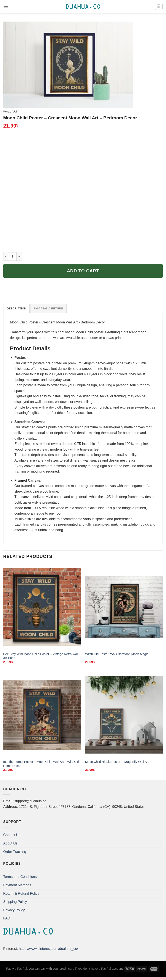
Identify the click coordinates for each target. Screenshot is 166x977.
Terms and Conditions (20, 877)
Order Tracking (14, 852)
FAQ (6, 918)
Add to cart (83, 270)
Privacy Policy (14, 910)
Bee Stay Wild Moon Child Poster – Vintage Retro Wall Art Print (40, 656)
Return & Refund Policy (21, 893)
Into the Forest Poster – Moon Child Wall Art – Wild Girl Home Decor (41, 764)
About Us (10, 843)
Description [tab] (16, 308)
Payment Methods (17, 885)
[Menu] (5, 6)
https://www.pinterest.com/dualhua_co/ (48, 948)
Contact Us (11, 835)
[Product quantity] (12, 256)
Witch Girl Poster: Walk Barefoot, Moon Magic (116, 654)
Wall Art (10, 111)
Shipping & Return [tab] (48, 308)
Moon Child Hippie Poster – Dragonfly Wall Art (117, 761)
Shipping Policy (15, 902)
